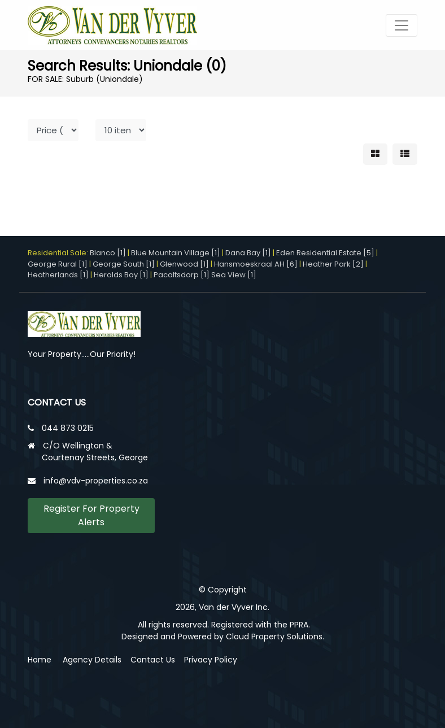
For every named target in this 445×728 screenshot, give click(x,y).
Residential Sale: (59, 252)
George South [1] (124, 264)
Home (39, 659)
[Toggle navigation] (401, 25)
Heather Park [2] (333, 264)
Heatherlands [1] (58, 274)
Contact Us (152, 659)
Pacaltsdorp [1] (182, 274)
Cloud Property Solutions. (275, 636)
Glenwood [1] (184, 264)
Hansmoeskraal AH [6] (256, 264)
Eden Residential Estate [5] (325, 252)
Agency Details (92, 659)
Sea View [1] (233, 274)
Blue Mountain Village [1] (175, 252)
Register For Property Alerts (91, 515)
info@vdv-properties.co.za (95, 480)
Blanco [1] (108, 252)
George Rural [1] (58, 264)
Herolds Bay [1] (121, 274)
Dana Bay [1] (248, 252)
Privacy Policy (210, 659)
